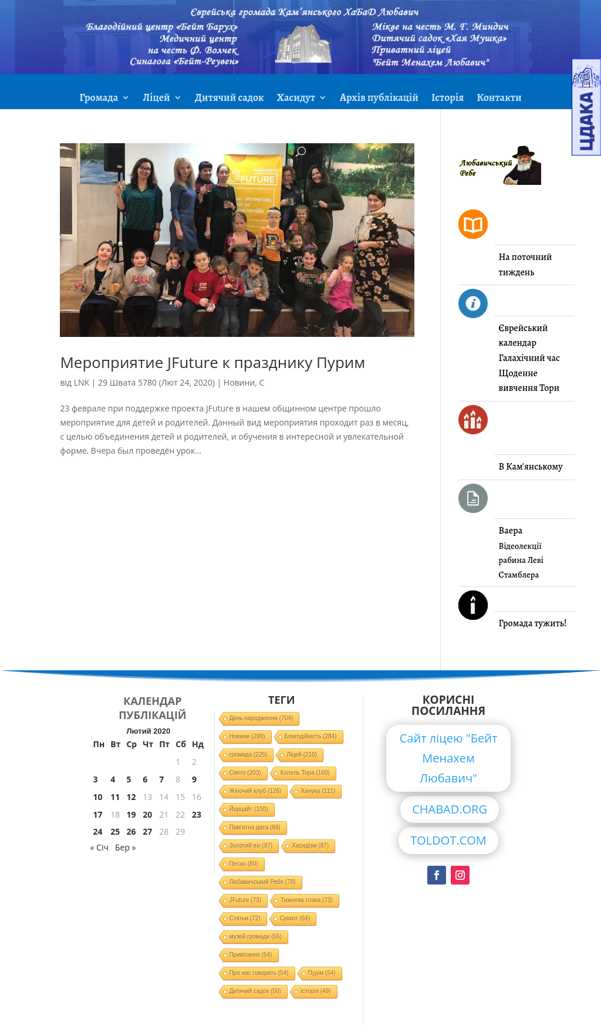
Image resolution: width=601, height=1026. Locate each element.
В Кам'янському (531, 466)
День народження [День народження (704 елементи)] (261, 718)
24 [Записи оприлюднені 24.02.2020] (98, 831)
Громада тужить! (533, 623)
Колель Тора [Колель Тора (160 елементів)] (305, 773)
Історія (447, 98)
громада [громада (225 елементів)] (248, 754)
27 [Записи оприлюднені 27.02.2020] (147, 831)
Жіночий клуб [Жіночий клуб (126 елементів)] (255, 791)
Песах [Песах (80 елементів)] (243, 863)
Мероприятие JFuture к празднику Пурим (212, 362)
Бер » (125, 847)
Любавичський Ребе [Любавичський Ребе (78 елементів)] (262, 882)
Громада (98, 98)
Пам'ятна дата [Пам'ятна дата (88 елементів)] (255, 827)
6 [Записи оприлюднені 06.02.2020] (145, 779)
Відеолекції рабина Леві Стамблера (521, 560)
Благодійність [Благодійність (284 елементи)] (311, 736)
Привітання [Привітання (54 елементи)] (250, 954)
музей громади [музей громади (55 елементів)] (255, 936)
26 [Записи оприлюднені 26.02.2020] (131, 831)
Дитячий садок (229, 98)
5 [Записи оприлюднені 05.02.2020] (128, 779)
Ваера (511, 530)
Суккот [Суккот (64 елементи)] (295, 918)
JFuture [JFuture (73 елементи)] (245, 900)
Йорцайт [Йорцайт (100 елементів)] (248, 809)
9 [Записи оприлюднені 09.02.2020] (194, 779)
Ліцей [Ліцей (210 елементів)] (301, 754)
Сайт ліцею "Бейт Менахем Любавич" (449, 758)
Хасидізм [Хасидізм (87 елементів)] (310, 845)
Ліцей (156, 98)
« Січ (99, 847)
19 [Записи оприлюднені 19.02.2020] (131, 814)
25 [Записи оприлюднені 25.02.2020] (115, 831)
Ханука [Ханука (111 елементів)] (317, 791)
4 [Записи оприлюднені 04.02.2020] (112, 779)
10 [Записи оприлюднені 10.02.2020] (98, 796)
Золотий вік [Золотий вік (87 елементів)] (251, 845)
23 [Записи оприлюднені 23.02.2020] (196, 814)
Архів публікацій (379, 98)
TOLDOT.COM (448, 840)
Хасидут (296, 98)
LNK (81, 382)
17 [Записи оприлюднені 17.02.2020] (98, 814)
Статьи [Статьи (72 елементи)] (245, 918)
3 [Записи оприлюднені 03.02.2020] (95, 779)
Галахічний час (529, 358)
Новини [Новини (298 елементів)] (247, 736)
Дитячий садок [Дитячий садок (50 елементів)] (255, 991)
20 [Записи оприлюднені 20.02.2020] (147, 814)
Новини (239, 382)
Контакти (499, 98)
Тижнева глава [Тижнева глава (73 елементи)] (307, 900)
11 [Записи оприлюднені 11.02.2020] (115, 796)
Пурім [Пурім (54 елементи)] (322, 973)
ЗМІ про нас (300, 127)
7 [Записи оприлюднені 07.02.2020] (161, 779)
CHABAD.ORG (449, 809)
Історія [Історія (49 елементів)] (315, 991)
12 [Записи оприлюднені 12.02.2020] (131, 796)
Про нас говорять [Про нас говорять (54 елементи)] (259, 973)
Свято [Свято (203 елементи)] (245, 773)
